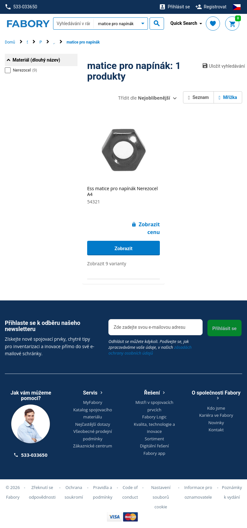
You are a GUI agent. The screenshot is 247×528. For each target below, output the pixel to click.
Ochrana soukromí (74, 492)
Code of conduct (130, 492)
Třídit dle (144, 98)
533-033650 (21, 7)
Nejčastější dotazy (92, 424)
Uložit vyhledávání (222, 66)
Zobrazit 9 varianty (106, 263)
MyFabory (92, 402)
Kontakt (216, 430)
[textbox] (73, 23)
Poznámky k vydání (232, 492)
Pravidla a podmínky (102, 492)
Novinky (216, 422)
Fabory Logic (154, 417)
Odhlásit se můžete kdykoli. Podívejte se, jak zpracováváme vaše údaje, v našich (150, 347)
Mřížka (228, 97)
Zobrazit (123, 248)
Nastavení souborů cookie (160, 497)
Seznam (198, 97)
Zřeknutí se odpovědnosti (42, 492)
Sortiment (154, 439)
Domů (10, 42)
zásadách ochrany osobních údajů (150, 350)
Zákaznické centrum (92, 446)
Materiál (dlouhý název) (36, 60)
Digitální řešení (154, 446)
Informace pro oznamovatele (198, 492)
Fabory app (154, 453)
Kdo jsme (216, 408)
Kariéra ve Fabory (216, 415)
